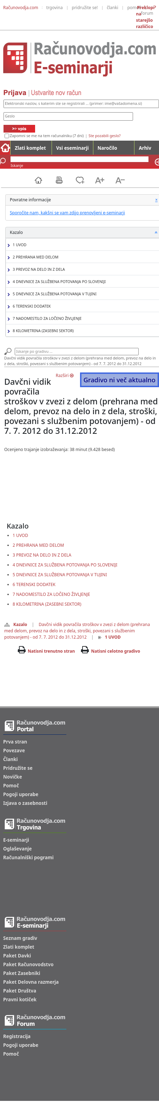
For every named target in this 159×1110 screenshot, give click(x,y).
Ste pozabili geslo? (104, 135)
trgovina (54, 8)
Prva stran (15, 742)
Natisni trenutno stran (51, 651)
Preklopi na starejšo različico (145, 17)
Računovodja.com (20, 8)
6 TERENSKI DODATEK (31, 306)
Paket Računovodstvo (28, 964)
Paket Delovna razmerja (31, 982)
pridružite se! (85, 8)
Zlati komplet (30, 148)
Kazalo (15, 624)
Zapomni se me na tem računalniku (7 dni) (47, 135)
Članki (10, 759)
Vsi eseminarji (72, 148)
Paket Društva (19, 991)
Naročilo (107, 148)
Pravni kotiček (20, 999)
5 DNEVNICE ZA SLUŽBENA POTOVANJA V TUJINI (54, 294)
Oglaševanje (17, 849)
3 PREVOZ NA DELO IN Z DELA (38, 269)
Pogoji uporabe (20, 794)
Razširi (64, 375)
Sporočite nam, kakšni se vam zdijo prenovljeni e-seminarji (67, 213)
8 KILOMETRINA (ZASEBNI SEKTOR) (42, 331)
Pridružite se (18, 768)
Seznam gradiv (20, 938)
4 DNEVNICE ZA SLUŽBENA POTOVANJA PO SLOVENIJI (58, 281)
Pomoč (11, 785)
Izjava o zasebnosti (25, 803)
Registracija (17, 1036)
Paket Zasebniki (21, 973)
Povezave (14, 750)
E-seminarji (16, 840)
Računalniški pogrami (28, 857)
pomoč (134, 8)
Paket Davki (17, 956)
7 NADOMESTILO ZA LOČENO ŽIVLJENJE (46, 318)
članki (112, 8)
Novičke (12, 777)
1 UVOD (19, 245)
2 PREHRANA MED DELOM (35, 257)
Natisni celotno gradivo (115, 651)
